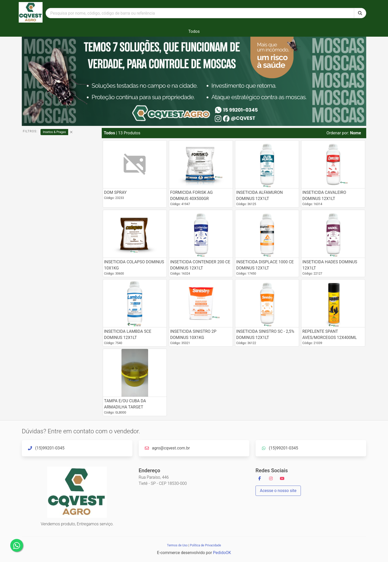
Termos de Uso (177, 545)
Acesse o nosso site (278, 490)
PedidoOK (222, 552)
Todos (194, 31)
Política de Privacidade (205, 545)
